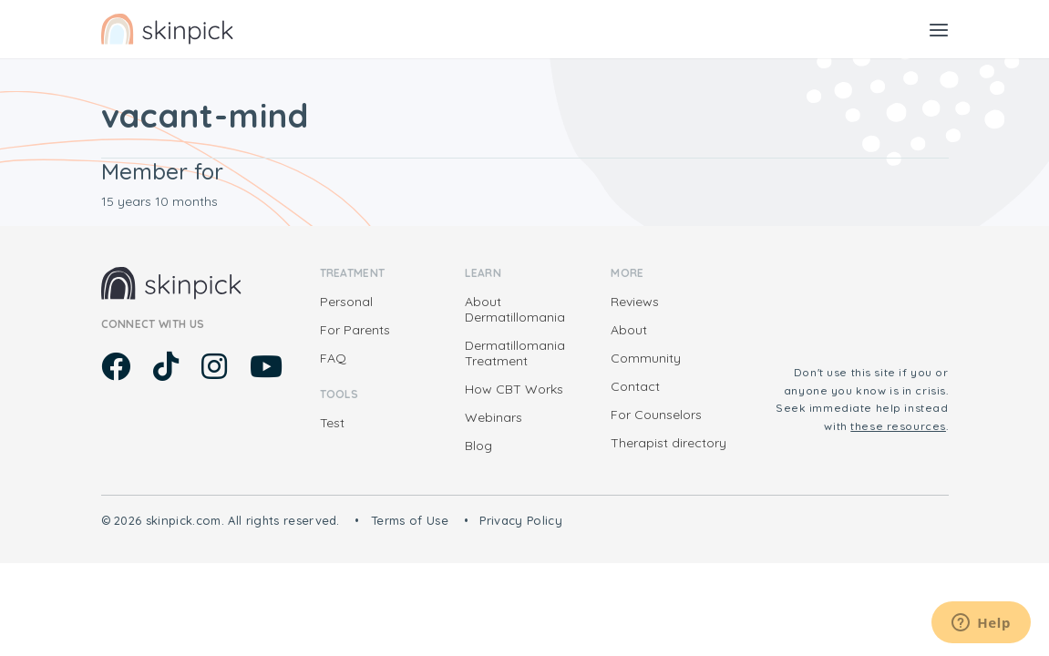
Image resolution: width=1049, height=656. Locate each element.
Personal (346, 301)
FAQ (333, 358)
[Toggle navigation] (939, 29)
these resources (898, 426)
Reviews (635, 301)
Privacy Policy (520, 520)
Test (332, 423)
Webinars (493, 417)
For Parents (355, 330)
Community (646, 358)
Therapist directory (668, 443)
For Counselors (656, 414)
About (629, 330)
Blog (478, 445)
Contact (635, 386)
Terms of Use (409, 520)
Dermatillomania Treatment (515, 353)
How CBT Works (514, 389)
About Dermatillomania (515, 309)
